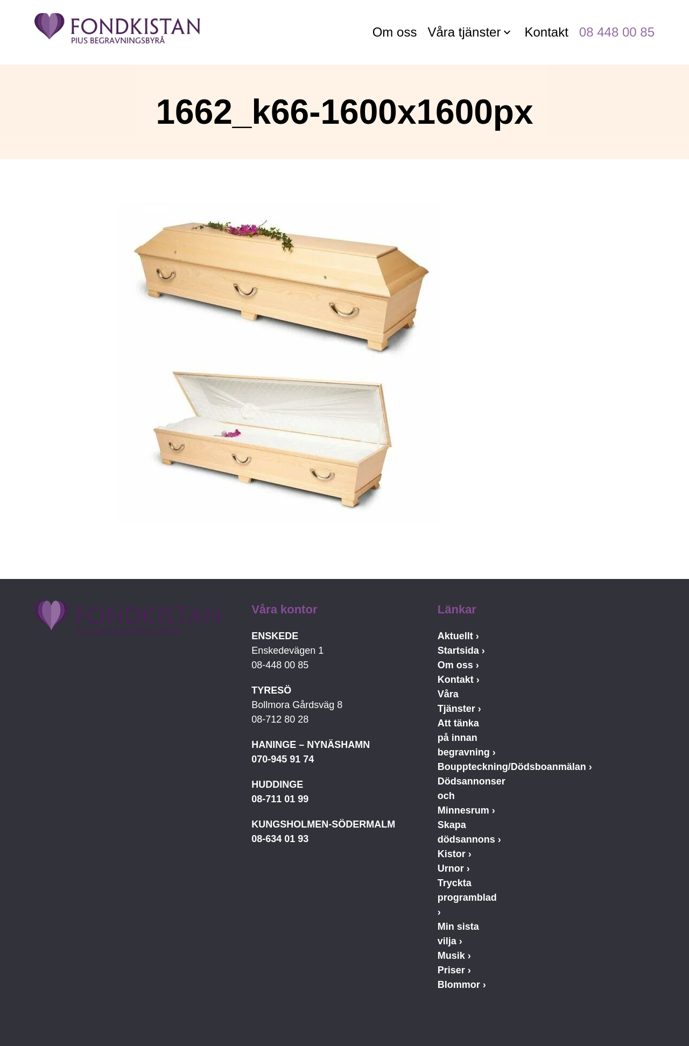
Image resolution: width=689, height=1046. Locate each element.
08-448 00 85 (279, 665)
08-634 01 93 (279, 838)
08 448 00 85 (617, 32)
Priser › (454, 970)
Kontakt (546, 32)
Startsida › (461, 650)
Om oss (394, 32)
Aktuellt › (458, 636)
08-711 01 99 (279, 799)
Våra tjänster (464, 32)
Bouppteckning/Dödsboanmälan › (515, 766)
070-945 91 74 (282, 759)
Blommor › (462, 984)
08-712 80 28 (279, 719)
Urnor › (454, 868)
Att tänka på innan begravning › (467, 738)
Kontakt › (459, 679)
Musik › (454, 955)
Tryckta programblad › (467, 897)
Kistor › (455, 854)
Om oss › (458, 665)
